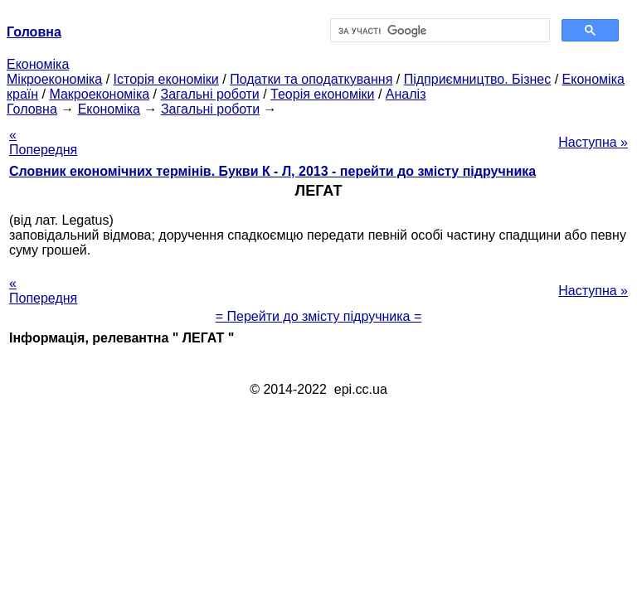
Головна (32, 109)
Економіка (38, 64)
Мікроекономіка (54, 79)
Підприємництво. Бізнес (478, 79)
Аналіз (406, 94)
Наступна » (593, 142)
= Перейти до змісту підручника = (319, 316)
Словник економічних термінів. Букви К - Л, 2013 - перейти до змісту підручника (272, 171)
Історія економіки (166, 79)
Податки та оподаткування (311, 79)
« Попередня (43, 142)
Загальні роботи (209, 94)
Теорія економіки (322, 94)
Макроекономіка (99, 94)
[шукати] (438, 30)
